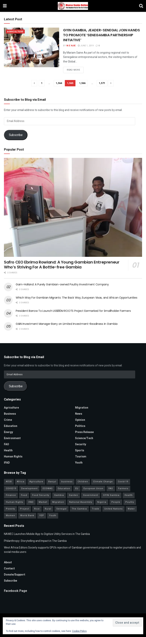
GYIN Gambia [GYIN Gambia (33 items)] (111, 495)
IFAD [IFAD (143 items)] (31, 502)
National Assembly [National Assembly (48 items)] (80, 502)
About (8, 562)
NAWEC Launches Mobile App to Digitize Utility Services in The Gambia (47, 534)
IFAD (7, 463)
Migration (81, 408)
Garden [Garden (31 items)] (73, 495)
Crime (8, 420)
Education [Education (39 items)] (64, 488)
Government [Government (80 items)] (90, 495)
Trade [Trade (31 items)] (95, 508)
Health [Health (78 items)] (129, 495)
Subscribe (16, 135)
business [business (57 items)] (67, 481)
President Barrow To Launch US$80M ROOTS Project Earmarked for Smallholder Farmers (73, 311)
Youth (79, 463)
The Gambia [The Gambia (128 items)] (79, 508)
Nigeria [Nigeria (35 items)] (101, 502)
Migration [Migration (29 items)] (58, 502)
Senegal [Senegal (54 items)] (61, 508)
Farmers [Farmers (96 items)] (123, 488)
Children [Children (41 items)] (83, 481)
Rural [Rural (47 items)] (48, 508)
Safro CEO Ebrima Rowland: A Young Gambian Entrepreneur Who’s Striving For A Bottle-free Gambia (61, 264)
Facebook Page (15, 591)
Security (80, 444)
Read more (73, 70)
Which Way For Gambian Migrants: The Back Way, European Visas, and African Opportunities (76, 298)
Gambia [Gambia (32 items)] (59, 495)
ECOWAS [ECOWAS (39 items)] (48, 488)
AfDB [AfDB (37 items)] (9, 481)
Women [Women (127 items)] (10, 515)
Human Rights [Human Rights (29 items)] (14, 502)
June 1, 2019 (86, 45)
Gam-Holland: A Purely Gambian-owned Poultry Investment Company (62, 284)
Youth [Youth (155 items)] (52, 515)
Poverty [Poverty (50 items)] (10, 508)
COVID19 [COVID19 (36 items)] (11, 488)
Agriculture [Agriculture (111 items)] (36, 481)
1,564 (59, 83)
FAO (6, 444)
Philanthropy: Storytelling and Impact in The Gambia (35, 541)
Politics (80, 426)
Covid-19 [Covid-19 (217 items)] (123, 481)
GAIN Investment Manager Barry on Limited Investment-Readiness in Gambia (67, 324)
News (78, 414)
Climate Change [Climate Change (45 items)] (103, 481)
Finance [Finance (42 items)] (11, 495)
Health (8, 450)
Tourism (80, 456)
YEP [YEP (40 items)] (41, 515)
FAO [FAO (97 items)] (110, 488)
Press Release (84, 432)
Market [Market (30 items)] (43, 502)
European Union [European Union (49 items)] (93, 488)
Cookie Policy (79, 631)
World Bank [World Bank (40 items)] (27, 515)
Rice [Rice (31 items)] (37, 508)
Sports (79, 450)
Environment (12, 438)
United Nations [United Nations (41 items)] (113, 508)
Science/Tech (84, 438)
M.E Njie (71, 45)
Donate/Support (14, 575)
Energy (8, 432)
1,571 (102, 83)
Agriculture (15, 31)
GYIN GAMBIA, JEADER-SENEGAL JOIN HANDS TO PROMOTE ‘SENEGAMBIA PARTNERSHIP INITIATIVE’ (101, 35)
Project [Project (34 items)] (24, 508)
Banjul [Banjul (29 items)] (52, 481)
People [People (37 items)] (115, 502)
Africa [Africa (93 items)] (20, 481)
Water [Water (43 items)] (131, 508)
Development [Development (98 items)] (29, 488)
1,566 (82, 83)
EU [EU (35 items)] (76, 488)
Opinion (80, 420)
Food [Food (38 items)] (24, 495)
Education (10, 426)
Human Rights (13, 456)
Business (10, 414)
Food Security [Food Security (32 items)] (40, 495)
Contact (9, 568)
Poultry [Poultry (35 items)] (129, 502)
